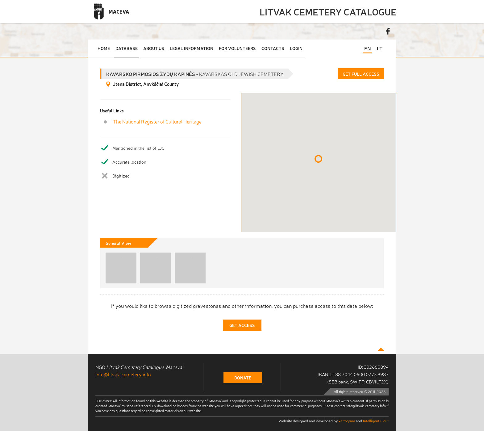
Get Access (242, 325)
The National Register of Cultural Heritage (157, 121)
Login (296, 48)
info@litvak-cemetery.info (123, 374)
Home (104, 48)
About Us (153, 48)
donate (242, 377)
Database (126, 48)
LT (379, 48)
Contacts (272, 48)
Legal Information (191, 48)
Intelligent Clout (376, 420)
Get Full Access (361, 74)
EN (367, 48)
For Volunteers (237, 48)
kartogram (347, 420)
